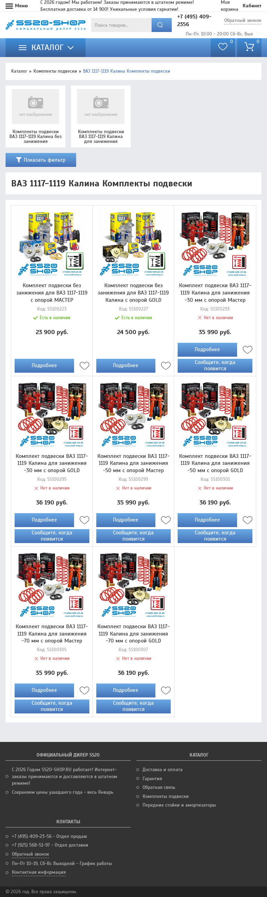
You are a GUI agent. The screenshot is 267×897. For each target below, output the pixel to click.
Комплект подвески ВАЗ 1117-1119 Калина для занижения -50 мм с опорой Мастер (133, 463)
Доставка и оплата (163, 770)
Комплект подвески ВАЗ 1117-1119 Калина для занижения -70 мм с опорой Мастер (52, 634)
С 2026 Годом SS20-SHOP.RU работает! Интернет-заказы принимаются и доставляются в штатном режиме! (64, 776)
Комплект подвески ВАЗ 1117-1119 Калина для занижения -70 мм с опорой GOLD (133, 634)
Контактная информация (39, 872)
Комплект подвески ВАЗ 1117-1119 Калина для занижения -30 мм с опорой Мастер (215, 293)
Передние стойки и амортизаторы (179, 805)
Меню (21, 6)
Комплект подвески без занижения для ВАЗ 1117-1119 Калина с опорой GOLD (133, 293)
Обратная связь (159, 787)
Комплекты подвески (55, 71)
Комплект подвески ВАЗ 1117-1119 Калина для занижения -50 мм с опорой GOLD (215, 463)
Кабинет (252, 6)
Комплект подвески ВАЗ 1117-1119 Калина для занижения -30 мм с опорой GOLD (52, 463)
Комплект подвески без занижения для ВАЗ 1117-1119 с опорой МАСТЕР (52, 293)
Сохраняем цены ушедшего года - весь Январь (62, 792)
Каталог (19, 71)
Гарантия (152, 779)
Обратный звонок (242, 20)
